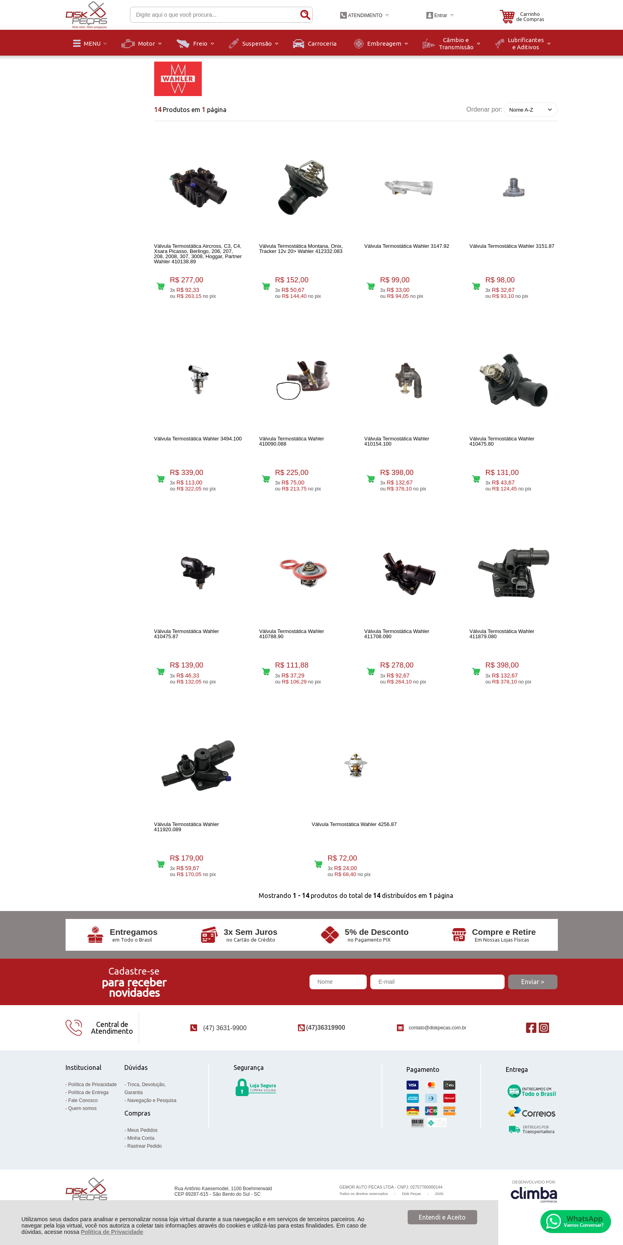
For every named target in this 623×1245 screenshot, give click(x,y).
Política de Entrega (88, 1092)
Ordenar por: (484, 109)
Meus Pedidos (143, 1130)
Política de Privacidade (112, 1232)
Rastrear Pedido (145, 1146)
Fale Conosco (83, 1100)
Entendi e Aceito (442, 1217)
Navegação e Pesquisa (152, 1100)
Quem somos (82, 1108)
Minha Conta (141, 1138)
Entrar (440, 15)
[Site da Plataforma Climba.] (534, 1191)
